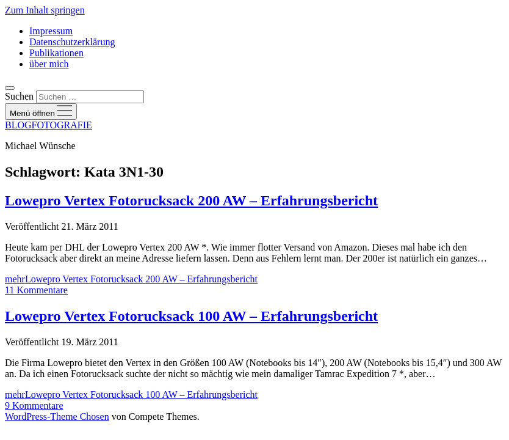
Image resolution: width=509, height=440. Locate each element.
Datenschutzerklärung (72, 42)
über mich (48, 64)
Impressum (51, 31)
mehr (131, 279)
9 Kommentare (34, 405)
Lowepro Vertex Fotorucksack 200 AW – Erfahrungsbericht (191, 200)
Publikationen (56, 53)
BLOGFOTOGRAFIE (48, 125)
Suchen (19, 96)
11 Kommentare (36, 290)
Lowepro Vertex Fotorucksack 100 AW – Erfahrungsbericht (191, 316)
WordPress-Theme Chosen (57, 416)
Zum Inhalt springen (45, 10)
